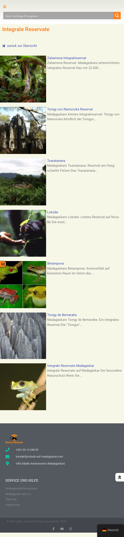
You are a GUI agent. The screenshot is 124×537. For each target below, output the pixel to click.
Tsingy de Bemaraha (62, 315)
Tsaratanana (56, 161)
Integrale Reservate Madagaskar (70, 366)
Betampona (55, 263)
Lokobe (52, 212)
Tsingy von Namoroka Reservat (70, 109)
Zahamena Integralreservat (66, 58)
